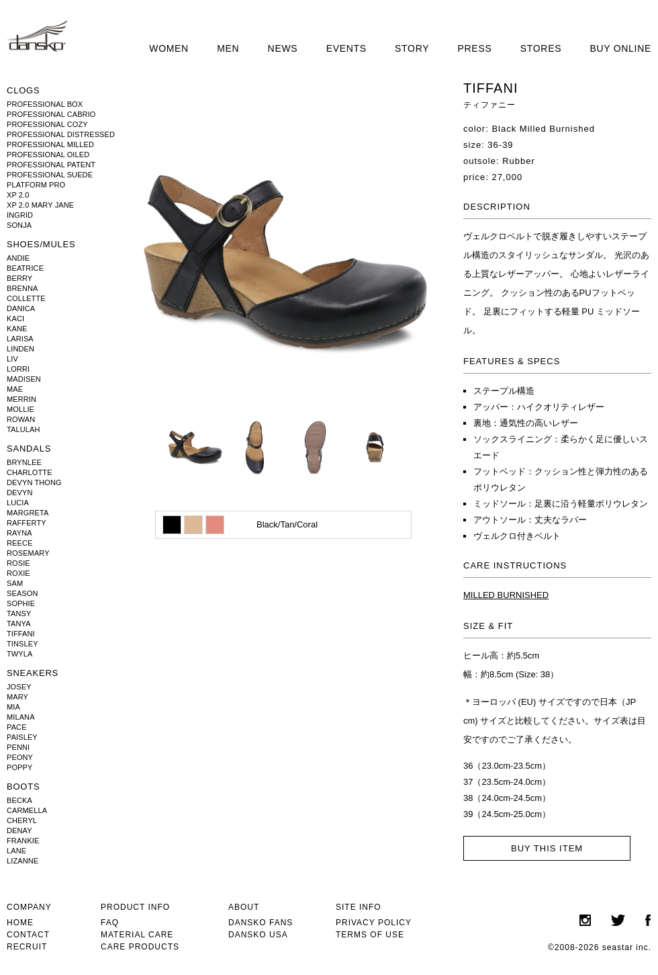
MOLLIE (20, 409)
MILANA (21, 717)
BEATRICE (25, 268)
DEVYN (19, 493)
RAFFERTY (26, 523)
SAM (15, 583)
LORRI (18, 369)
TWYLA (19, 654)
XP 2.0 (18, 195)
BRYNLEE (24, 462)
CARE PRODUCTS (140, 946)
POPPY (19, 767)
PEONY (20, 757)
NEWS (283, 48)
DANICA (21, 308)
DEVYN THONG (34, 482)
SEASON (22, 593)
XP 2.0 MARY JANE (40, 205)
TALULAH (23, 429)
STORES (541, 48)
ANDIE (18, 258)
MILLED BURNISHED (506, 595)
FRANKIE (23, 841)
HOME (20, 922)
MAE (15, 389)
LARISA (20, 339)
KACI (15, 318)
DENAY (19, 830)
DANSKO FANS (260, 922)
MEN (228, 48)
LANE (16, 851)
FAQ (110, 922)
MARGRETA (27, 513)
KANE (17, 329)
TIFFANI (21, 634)
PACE (17, 727)
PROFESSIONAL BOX (45, 104)
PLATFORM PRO (36, 185)
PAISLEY (22, 737)
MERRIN (21, 399)
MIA (13, 707)
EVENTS (346, 48)
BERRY (19, 278)
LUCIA (18, 503)
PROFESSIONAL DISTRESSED (61, 134)
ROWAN (21, 419)
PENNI (18, 747)
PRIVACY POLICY (374, 922)
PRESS (475, 48)
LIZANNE (22, 861)
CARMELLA (27, 810)
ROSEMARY (28, 553)
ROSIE (18, 563)
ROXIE (18, 573)
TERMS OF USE (370, 934)
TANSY (19, 613)
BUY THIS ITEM (547, 848)
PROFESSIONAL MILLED (50, 144)
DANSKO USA (258, 934)
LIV (12, 359)
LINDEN (20, 349)
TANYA (19, 624)
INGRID (20, 215)
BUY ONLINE (620, 48)
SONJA (19, 225)
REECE (19, 543)
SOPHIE (21, 603)
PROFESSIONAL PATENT (51, 165)
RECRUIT (27, 946)
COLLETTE (26, 298)
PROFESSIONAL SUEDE (50, 175)
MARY (17, 697)
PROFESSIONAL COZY (47, 124)
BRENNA (22, 288)
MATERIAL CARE (137, 934)
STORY (412, 48)
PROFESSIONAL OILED (48, 155)
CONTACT (28, 934)
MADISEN (24, 379)
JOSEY (19, 687)
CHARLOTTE (29, 472)
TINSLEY (22, 644)
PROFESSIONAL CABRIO (51, 114)
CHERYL (22, 820)
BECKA (19, 800)
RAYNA (19, 533)
